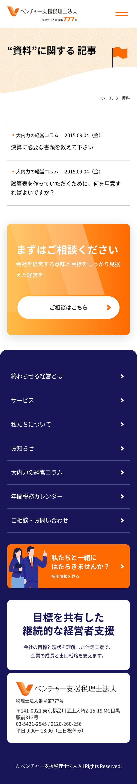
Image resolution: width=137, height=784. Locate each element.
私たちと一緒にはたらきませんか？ (83, 565)
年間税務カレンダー (37, 496)
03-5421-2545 (31, 723)
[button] (122, 14)
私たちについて (31, 424)
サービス (22, 400)
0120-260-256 (66, 723)
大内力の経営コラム (37, 472)
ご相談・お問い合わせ (39, 520)
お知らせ (22, 448)
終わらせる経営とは (37, 376)
